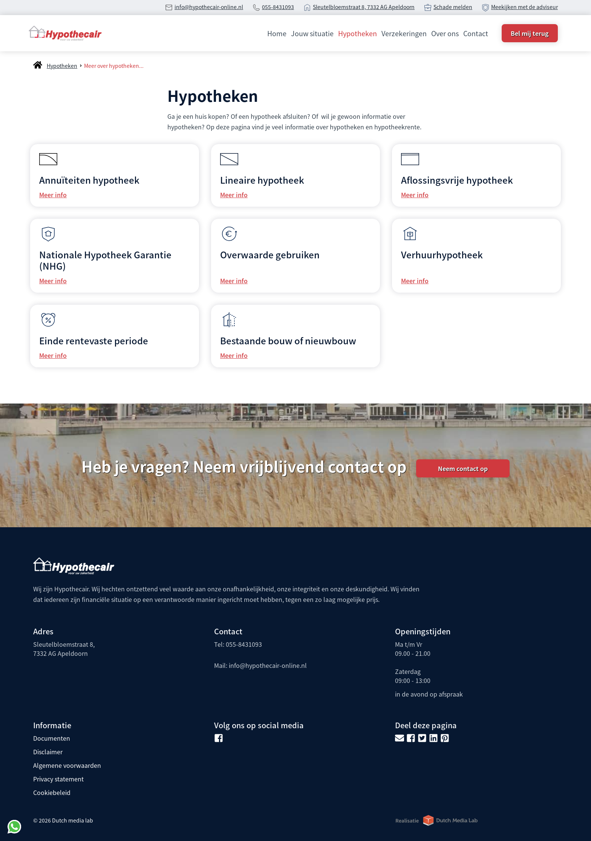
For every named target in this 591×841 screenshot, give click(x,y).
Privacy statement (58, 778)
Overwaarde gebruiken (270, 254)
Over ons (445, 33)
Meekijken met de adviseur (524, 7)
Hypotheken (357, 33)
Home (276, 33)
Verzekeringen (404, 33)
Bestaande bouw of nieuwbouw (288, 340)
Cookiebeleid (51, 792)
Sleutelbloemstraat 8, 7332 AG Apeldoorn (364, 7)
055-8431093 (278, 7)
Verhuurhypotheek (442, 254)
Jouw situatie (312, 33)
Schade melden (452, 7)
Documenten (51, 738)
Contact (475, 33)
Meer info (53, 194)
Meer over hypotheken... (114, 65)
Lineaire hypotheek (262, 179)
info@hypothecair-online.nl (209, 7)
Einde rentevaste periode (93, 340)
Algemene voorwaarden (67, 765)
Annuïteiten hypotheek (89, 179)
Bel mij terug (530, 33)
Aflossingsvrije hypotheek (457, 179)
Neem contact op (463, 468)
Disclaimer (48, 751)
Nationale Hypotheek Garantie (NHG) (105, 260)
